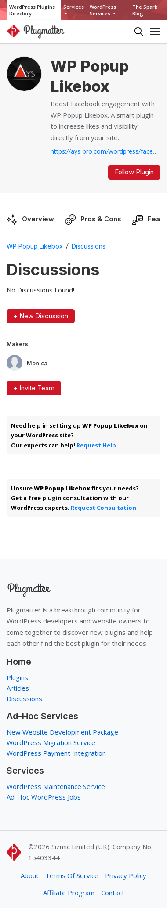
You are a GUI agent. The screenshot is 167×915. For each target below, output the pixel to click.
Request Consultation (103, 508)
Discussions (88, 246)
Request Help (96, 445)
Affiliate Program (68, 892)
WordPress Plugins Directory (32, 10)
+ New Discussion (40, 316)
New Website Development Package (62, 732)
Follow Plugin (134, 172)
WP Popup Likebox (35, 246)
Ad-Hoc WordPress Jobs (44, 797)
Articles (18, 688)
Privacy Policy (125, 875)
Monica (37, 363)
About (30, 875)
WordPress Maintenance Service (56, 786)
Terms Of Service (71, 875)
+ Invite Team (33, 388)
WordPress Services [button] (103, 10)
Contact (112, 892)
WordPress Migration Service (51, 742)
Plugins (17, 677)
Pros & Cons (100, 219)
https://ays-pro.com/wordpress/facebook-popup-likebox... (105, 151)
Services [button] (73, 7)
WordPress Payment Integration (56, 753)
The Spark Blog (144, 10)
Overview (38, 219)
